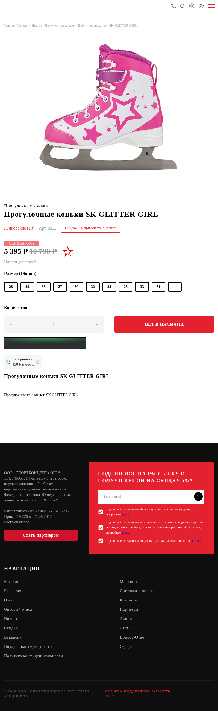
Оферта (127, 647)
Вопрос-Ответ (133, 637)
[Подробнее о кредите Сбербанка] (38, 362)
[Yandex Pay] (45, 343)
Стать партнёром (41, 535)
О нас (9, 600)
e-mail (196, 541)
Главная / (10, 25)
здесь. (126, 514)
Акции (126, 619)
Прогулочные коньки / (61, 25)
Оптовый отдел (18, 609)
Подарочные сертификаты (28, 647)
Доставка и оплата (137, 591)
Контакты (129, 600)
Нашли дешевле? (20, 262)
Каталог (11, 582)
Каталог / (24, 25)
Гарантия (12, 591)
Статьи (126, 628)
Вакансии (13, 637)
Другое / (38, 25)
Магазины (129, 582)
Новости (12, 619)
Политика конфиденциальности (33, 656)
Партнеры (129, 609)
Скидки (11, 628)
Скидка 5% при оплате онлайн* (90, 228)
